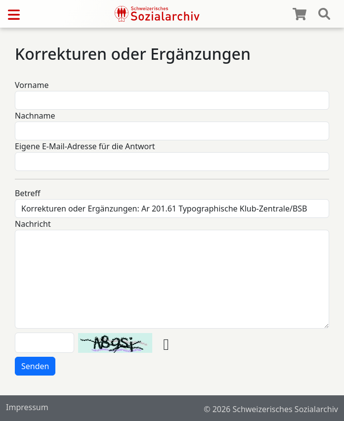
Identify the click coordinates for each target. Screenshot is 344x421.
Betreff (28, 193)
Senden (35, 366)
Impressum (27, 407)
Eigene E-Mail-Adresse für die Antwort (85, 146)
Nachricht (33, 223)
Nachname (35, 115)
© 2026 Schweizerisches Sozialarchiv (271, 409)
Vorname (31, 85)
